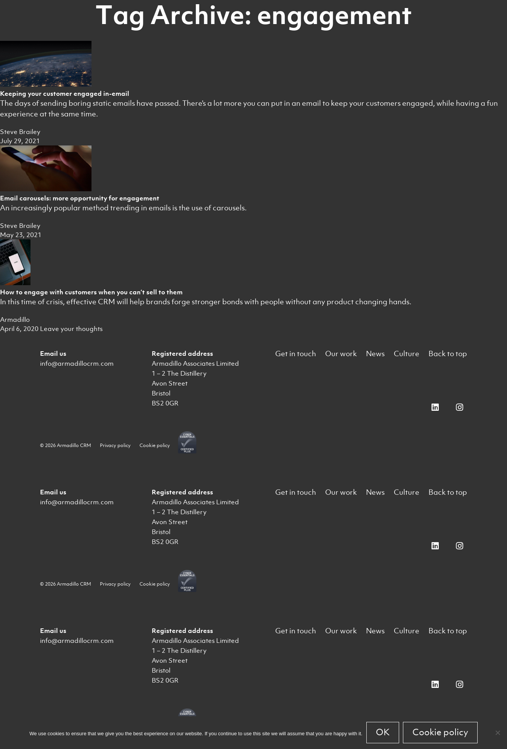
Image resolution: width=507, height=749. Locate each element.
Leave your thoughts (71, 328)
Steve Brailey (20, 132)
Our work (341, 353)
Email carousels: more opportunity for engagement (79, 198)
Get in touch (295, 353)
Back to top (447, 353)
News (375, 353)
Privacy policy (115, 445)
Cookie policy (155, 445)
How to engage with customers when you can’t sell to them (91, 292)
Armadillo (15, 319)
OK (383, 732)
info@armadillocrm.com (77, 363)
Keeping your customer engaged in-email (64, 93)
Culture (406, 353)
